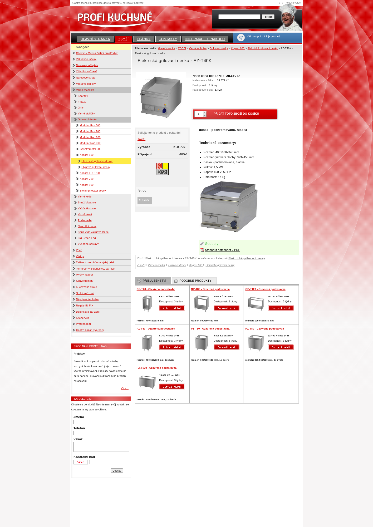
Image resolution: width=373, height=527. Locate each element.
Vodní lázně (85, 214)
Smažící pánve (87, 202)
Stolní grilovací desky (93, 190)
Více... (124, 388)
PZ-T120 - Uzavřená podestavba (157, 367)
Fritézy (82, 101)
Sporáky (83, 95)
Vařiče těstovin (87, 208)
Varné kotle (85, 196)
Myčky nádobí (84, 274)
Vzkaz (78, 439)
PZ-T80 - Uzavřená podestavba (264, 328)
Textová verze (293, 2)
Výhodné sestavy (88, 243)
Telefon (79, 428)
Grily (80, 107)
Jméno (79, 417)
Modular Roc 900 (90, 143)
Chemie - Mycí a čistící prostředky (97, 53)
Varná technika (85, 90)
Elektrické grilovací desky (97, 161)
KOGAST (144, 200)
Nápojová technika (87, 299)
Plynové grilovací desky (96, 167)
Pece (79, 250)
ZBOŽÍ (123, 39)
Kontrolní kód (84, 457)
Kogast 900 (86, 184)
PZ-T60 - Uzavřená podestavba (210, 328)
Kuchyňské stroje (86, 287)
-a (282, 2)
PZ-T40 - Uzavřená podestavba (156, 328)
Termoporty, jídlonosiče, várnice (95, 268)
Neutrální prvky (87, 226)
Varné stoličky (86, 113)
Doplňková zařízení (88, 311)
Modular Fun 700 (90, 131)
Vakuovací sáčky (86, 59)
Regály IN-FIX (84, 305)
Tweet (141, 139)
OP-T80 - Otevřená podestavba (210, 289)
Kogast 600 (86, 154)
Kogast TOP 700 (90, 173)
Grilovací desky (87, 119)
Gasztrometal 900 (90, 149)
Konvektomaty (84, 280)
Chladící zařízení (86, 71)
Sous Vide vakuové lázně (93, 232)
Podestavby (85, 220)
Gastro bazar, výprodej (90, 330)
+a (278, 2)
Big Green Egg (87, 237)
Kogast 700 (86, 178)
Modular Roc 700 (90, 137)
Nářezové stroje (85, 77)
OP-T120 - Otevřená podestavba (265, 289)
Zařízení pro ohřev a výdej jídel (95, 262)
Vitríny (80, 256)
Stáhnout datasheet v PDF (222, 250)
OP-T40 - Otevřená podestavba (156, 289)
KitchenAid (82, 317)
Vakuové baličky (86, 83)
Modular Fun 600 (90, 125)
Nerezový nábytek (87, 65)
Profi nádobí (83, 323)
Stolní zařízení (85, 293)
